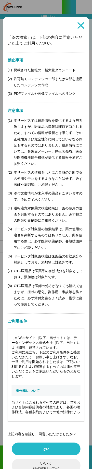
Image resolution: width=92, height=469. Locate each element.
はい (46, 449)
